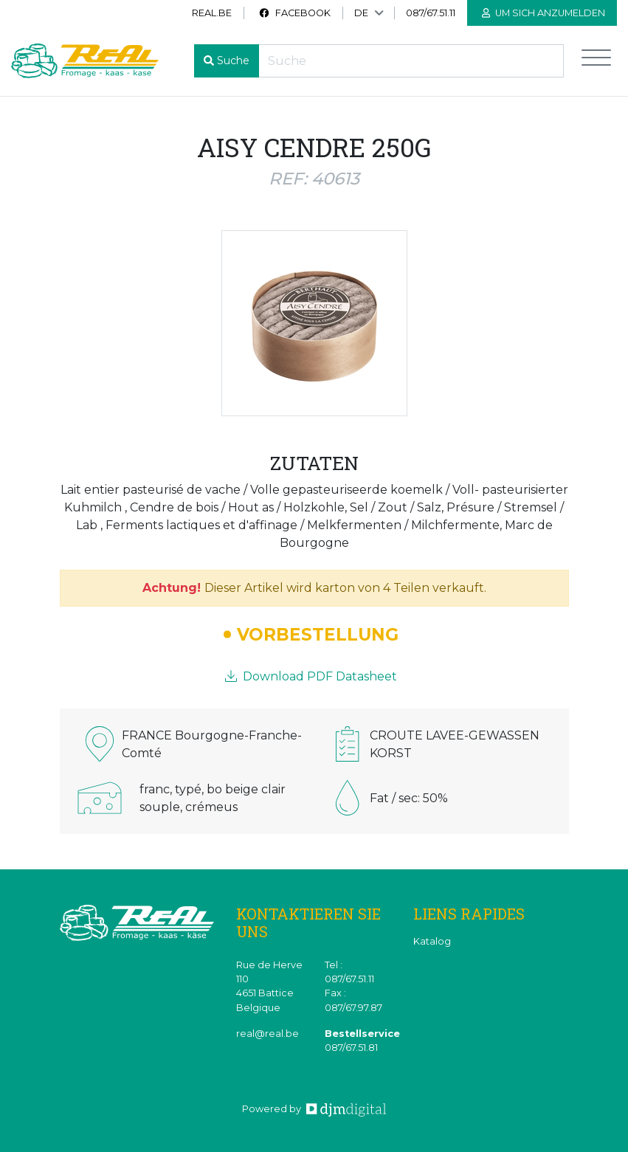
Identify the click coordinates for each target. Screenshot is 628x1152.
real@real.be (267, 1033)
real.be (212, 12)
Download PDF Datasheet (311, 676)
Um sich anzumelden (543, 12)
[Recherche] (411, 60)
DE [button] (361, 12)
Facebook (294, 12)
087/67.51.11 (430, 12)
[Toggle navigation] (596, 61)
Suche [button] (233, 60)
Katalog (432, 941)
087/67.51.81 (351, 1047)
